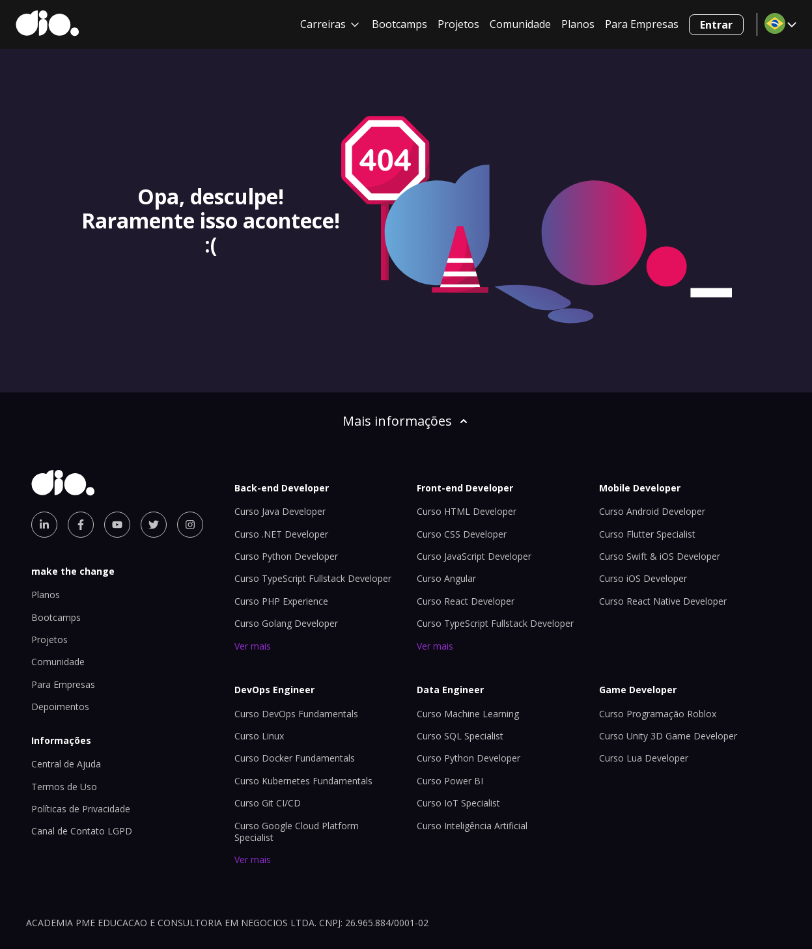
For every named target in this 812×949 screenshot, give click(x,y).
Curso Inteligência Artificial (472, 825)
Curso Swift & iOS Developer (659, 556)
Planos (578, 24)
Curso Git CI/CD (267, 803)
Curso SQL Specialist (460, 736)
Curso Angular (446, 578)
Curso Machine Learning (468, 714)
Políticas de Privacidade (80, 809)
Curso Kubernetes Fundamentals (303, 781)
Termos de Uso (64, 786)
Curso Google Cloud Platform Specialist (296, 831)
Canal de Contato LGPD (81, 831)
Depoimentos (60, 706)
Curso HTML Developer (466, 511)
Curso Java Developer (280, 511)
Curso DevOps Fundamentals (296, 714)
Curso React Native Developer (663, 601)
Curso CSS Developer (462, 534)
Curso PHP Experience (281, 601)
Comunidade (520, 24)
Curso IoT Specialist (458, 803)
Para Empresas (642, 24)
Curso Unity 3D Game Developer (668, 736)
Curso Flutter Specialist (647, 534)
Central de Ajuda (66, 764)
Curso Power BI (450, 781)
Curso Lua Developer (643, 758)
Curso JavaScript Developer (474, 556)
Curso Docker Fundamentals (294, 758)
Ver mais (252, 646)
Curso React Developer (465, 601)
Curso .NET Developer (281, 534)
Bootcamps (399, 24)
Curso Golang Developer (286, 623)
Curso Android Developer (652, 511)
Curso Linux (259, 736)
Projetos (458, 24)
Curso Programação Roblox (657, 714)
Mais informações (406, 421)
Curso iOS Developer (643, 578)
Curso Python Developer (286, 556)
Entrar (716, 25)
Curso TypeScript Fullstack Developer (312, 578)
